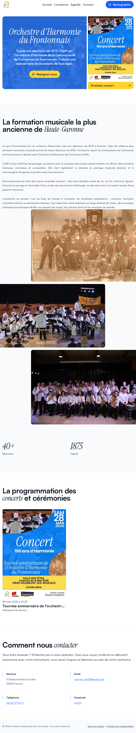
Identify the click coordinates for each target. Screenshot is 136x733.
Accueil (47, 4)
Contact (88, 4)
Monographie (119, 4)
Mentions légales (96, 726)
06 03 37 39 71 (15, 703)
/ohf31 (77, 703)
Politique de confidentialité (120, 726)
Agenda (75, 4)
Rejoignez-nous (44, 74)
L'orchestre (61, 4)
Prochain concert (111, 85)
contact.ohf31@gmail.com (89, 679)
